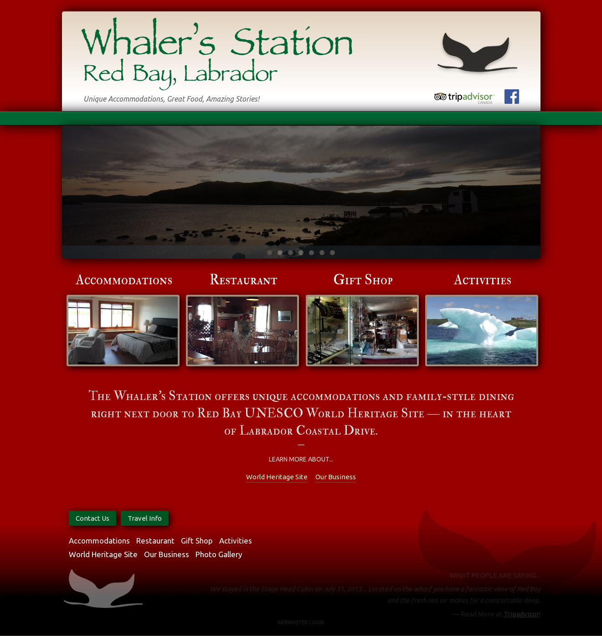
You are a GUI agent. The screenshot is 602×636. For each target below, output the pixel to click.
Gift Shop (363, 280)
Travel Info (145, 518)
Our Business (335, 477)
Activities (482, 280)
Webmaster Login (301, 622)
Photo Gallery (219, 554)
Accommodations (124, 280)
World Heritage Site (277, 477)
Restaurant (244, 280)
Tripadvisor (521, 614)
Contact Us (92, 518)
